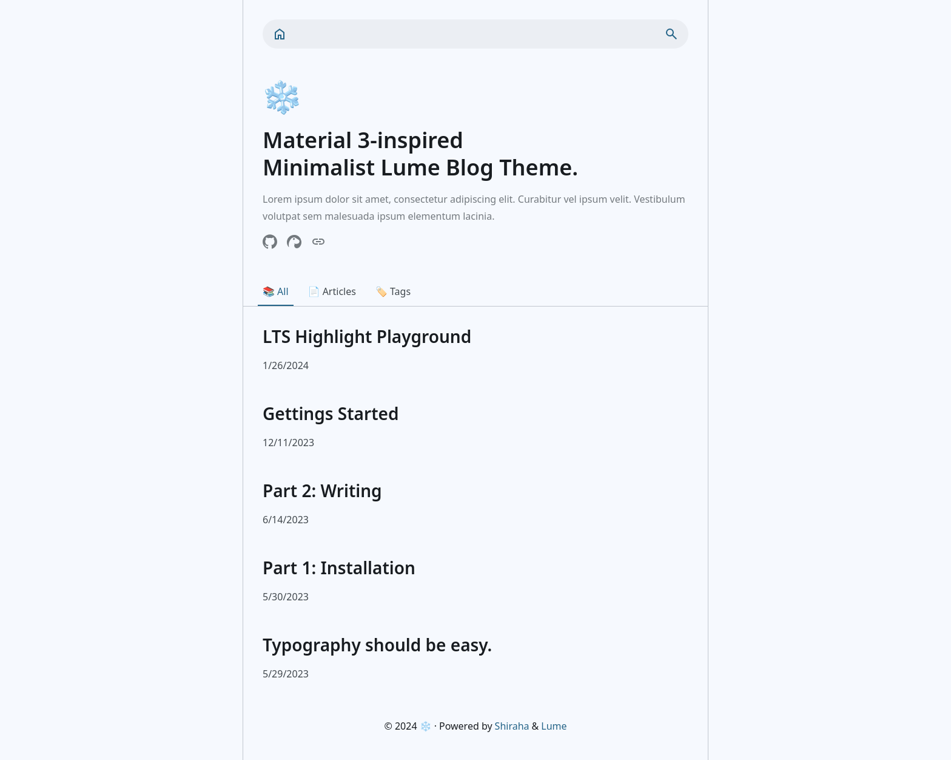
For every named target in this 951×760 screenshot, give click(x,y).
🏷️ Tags (393, 291)
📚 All (276, 291)
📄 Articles (332, 291)
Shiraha (512, 726)
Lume (553, 726)
